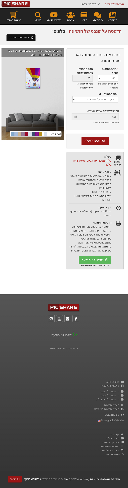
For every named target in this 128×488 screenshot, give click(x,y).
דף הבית (117, 434)
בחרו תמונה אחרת (21, 37)
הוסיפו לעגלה (95, 140)
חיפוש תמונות (114, 405)
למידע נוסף (31, 479)
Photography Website (111, 420)
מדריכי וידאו (115, 381)
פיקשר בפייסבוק (112, 385)
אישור (15, 479)
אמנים (70, 16)
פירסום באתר (114, 414)
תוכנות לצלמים (113, 450)
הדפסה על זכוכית (112, 395)
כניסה (114, 4)
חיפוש (38, 16)
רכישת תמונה (13, 16)
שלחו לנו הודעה (95, 260)
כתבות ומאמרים (112, 446)
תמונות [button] (112, 16)
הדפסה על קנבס (112, 391)
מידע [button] (83, 16)
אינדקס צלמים (113, 442)
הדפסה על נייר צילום (110, 399)
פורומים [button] (97, 16)
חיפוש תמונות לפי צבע (109, 409)
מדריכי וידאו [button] (54, 16)
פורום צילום (115, 438)
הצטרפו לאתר (114, 454)
